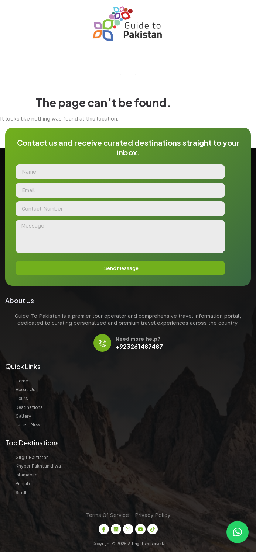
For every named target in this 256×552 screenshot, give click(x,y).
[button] (237, 532)
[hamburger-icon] (128, 70)
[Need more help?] (102, 343)
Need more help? (138, 339)
